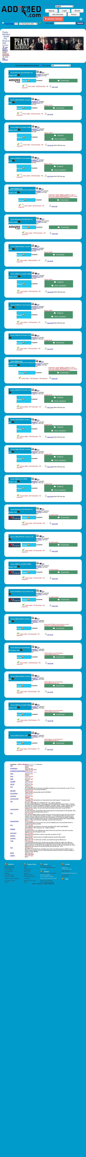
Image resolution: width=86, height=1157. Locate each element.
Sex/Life (26, 866)
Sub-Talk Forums (9, 874)
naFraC (40, 512)
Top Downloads (9, 871)
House (25, 882)
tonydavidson (13, 768)
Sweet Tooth (27, 871)
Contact (7, 882)
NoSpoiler (35, 622)
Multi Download (5, 59)
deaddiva (12, 829)
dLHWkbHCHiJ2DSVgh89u (17, 771)
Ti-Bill (11, 841)
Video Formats (66, 871)
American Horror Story (30, 880)
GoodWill (12, 781)
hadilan (39, 192)
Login (64, 11)
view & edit (55, 87)
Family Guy (27, 878)
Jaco (11, 765)
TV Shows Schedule (45, 866)
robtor (39, 75)
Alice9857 (13, 791)
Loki (25, 867)
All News (7, 873)
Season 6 (5, 50)
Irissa (11, 776)
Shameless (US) (28, 874)
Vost (34, 339)
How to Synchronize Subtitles (48, 873)
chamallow (13, 796)
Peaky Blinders (5, 48)
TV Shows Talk (66, 874)
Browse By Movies (10, 867)
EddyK (12, 853)
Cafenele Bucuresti (10, 880)
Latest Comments (9, 876)
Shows (77, 11)
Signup (51, 11)
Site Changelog (66, 866)
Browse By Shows (9, 866)
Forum (73, 14)
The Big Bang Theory (29, 876)
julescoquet (13, 833)
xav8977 (12, 855)
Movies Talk (65, 876)
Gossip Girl (27, 873)
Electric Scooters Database (12, 878)
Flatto (11, 779)
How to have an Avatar (46, 880)
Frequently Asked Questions (47, 867)
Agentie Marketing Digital (47, 882)
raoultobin (13, 838)
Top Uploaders (8, 869)
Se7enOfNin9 (36, 103)
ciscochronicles (14, 798)
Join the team (57, 14)
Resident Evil (27, 869)
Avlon (11, 773)
